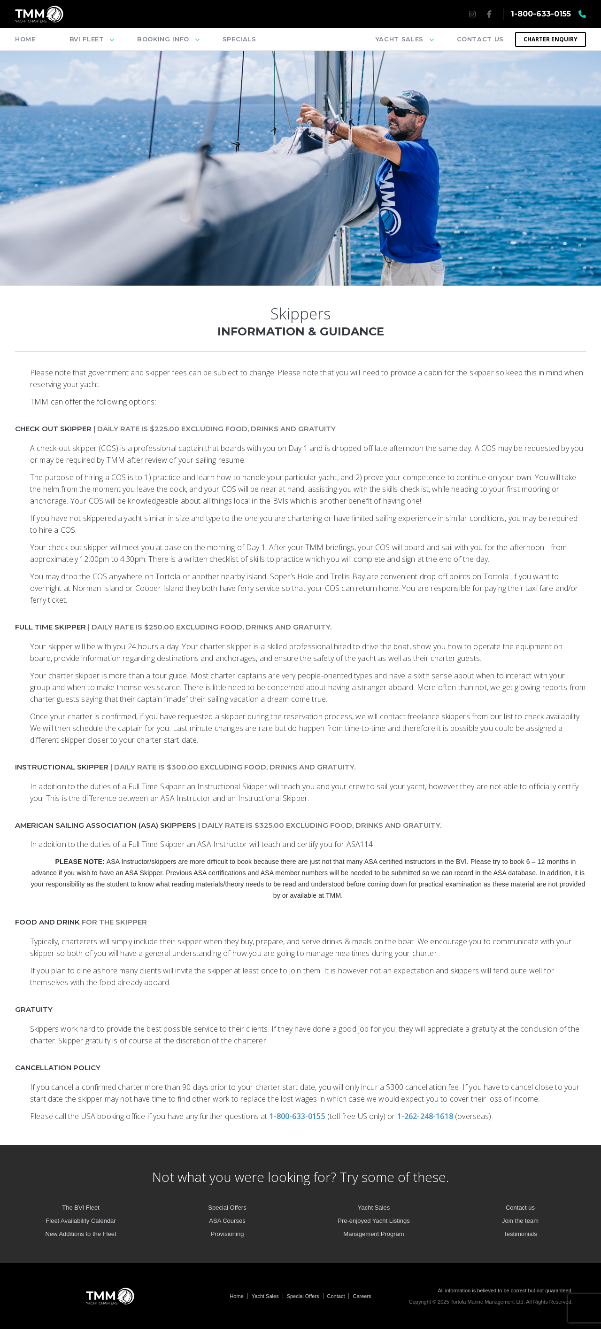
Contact (336, 1296)
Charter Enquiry (551, 39)
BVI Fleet (86, 39)
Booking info (163, 39)
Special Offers (303, 1296)
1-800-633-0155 (298, 1116)
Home (25, 39)
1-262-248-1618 (426, 1116)
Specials (239, 39)
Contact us (480, 39)
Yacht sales (400, 39)
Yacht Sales (265, 1296)
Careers (362, 1296)
